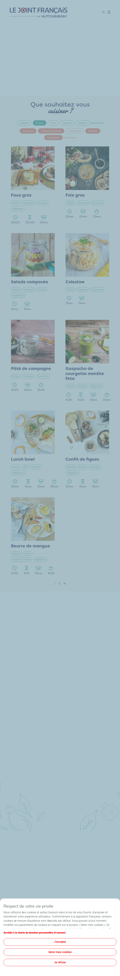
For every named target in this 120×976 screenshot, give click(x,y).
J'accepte (60, 941)
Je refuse (60, 962)
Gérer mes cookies (60, 952)
